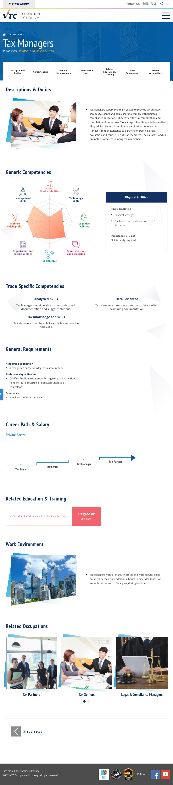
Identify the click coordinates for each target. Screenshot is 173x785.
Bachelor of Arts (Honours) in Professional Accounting (41, 519)
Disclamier (22, 771)
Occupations (17, 34)
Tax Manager (84, 467)
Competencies (40, 72)
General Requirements (63, 72)
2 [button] (88, 704)
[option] (31, 670)
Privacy (35, 771)
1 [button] (84, 704)
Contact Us (132, 4)
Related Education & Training (109, 72)
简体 (154, 4)
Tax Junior (21, 472)
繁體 (146, 4)
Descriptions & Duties (17, 72)
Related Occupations (155, 72)
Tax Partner (115, 465)
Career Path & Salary (86, 72)
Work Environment (132, 72)
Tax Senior (52, 470)
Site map (8, 771)
